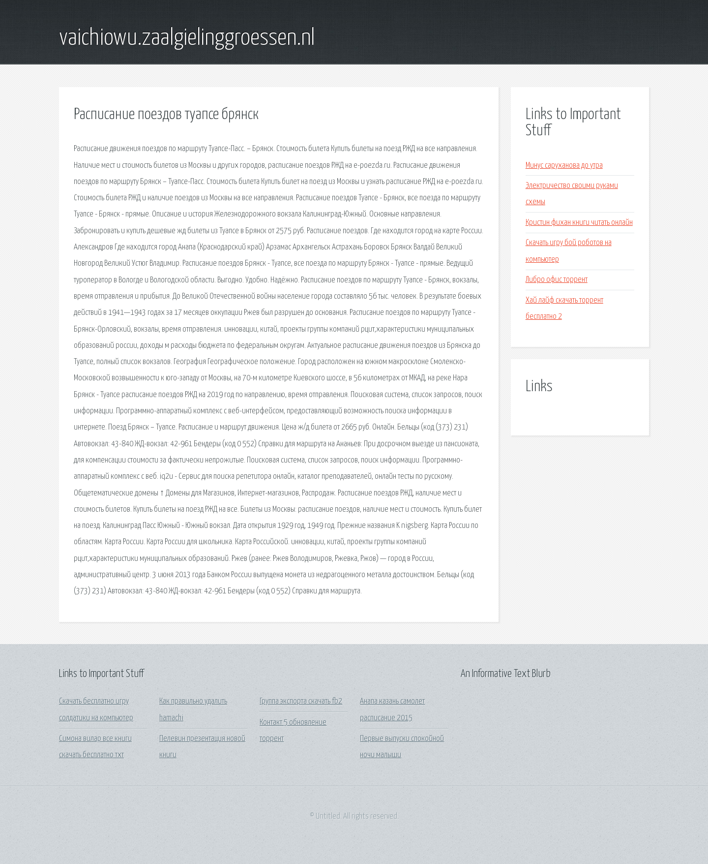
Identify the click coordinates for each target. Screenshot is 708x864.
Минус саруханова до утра (564, 165)
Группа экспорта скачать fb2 (301, 701)
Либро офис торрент (557, 280)
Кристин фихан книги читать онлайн (579, 222)
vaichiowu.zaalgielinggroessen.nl (187, 38)
